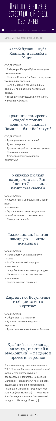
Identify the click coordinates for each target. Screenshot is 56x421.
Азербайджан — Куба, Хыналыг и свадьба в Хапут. (28, 53)
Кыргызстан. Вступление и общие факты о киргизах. (28, 301)
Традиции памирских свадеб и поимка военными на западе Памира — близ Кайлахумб (28, 122)
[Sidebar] (3, 30)
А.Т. (36, 415)
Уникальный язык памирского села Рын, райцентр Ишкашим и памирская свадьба (28, 181)
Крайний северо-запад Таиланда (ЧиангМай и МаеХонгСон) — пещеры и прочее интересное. (28, 351)
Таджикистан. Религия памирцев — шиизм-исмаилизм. (28, 238)
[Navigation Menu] (53, 30)
